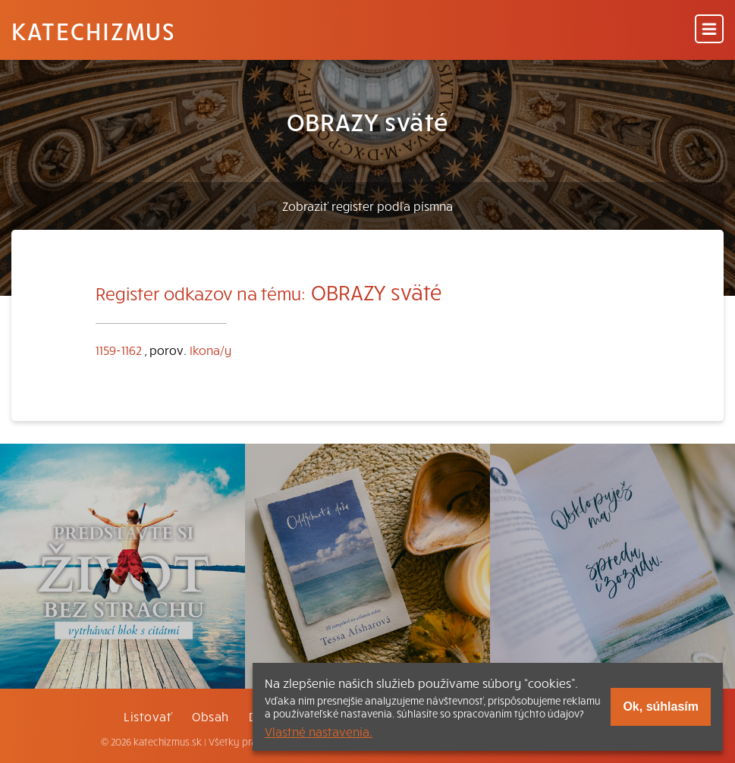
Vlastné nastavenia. (318, 731)
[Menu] (709, 30)
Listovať (148, 716)
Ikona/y (210, 349)
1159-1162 (119, 349)
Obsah (210, 716)
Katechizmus (93, 30)
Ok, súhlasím (661, 706)
